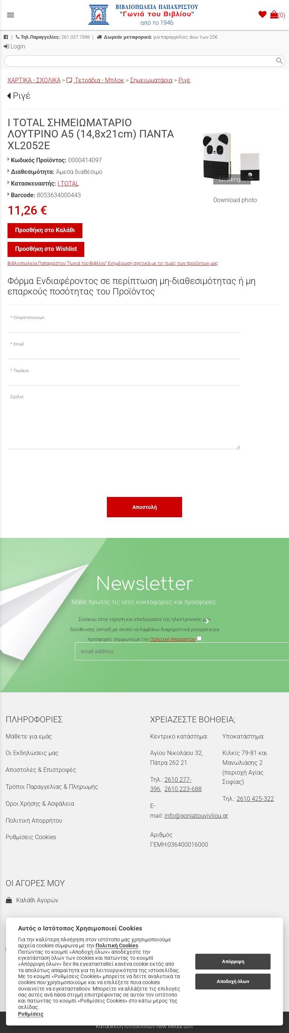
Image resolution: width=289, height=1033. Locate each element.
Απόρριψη (233, 961)
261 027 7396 (53, 37)
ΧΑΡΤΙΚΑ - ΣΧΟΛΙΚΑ (34, 80)
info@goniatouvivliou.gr (196, 815)
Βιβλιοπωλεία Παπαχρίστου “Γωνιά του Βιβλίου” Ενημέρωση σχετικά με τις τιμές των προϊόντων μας (113, 263)
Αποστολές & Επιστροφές (41, 769)
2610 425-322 (255, 798)
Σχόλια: (17, 396)
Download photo (235, 200)
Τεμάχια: (21, 370)
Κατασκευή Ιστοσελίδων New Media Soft (144, 1026)
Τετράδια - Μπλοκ (95, 80)
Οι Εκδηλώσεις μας (32, 753)
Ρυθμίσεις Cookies (31, 837)
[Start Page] (144, 15)
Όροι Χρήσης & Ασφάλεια (40, 803)
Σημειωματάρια (151, 80)
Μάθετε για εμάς (29, 736)
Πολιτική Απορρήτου (34, 820)
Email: (19, 344)
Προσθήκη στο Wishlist (46, 248)
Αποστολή (144, 507)
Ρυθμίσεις (30, 1014)
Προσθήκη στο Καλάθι (45, 230)
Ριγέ (184, 80)
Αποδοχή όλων (233, 981)
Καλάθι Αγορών (32, 900)
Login (14, 46)
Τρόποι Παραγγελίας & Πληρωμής (52, 786)
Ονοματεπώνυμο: (29, 317)
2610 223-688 (183, 789)
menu (10, 15)
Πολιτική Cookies (117, 945)
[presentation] (65, 472)
